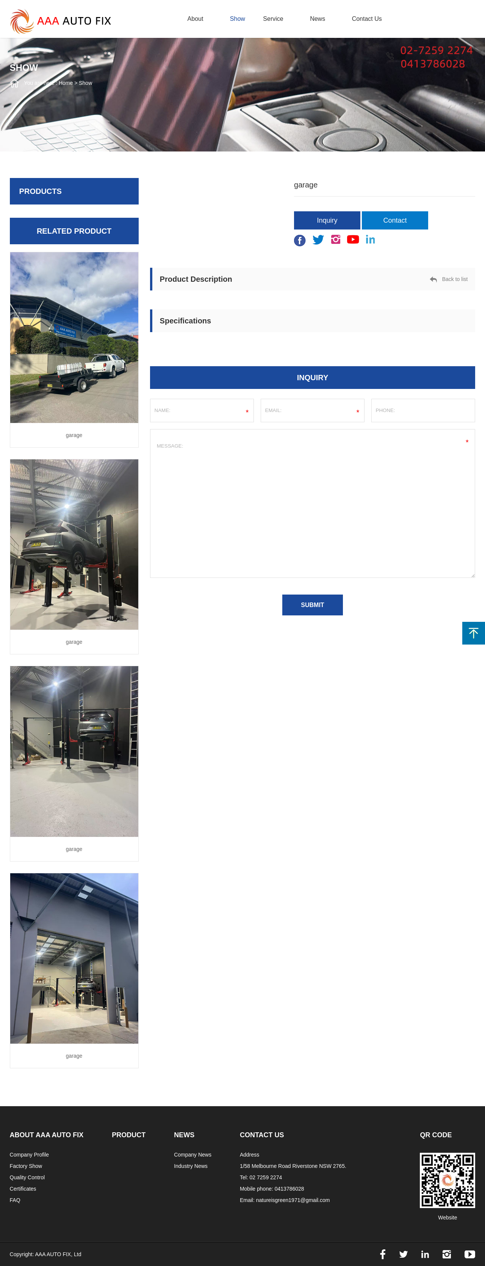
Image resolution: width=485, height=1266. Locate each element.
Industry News (191, 1166)
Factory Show (26, 1166)
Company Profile (29, 1155)
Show (237, 19)
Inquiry (327, 220)
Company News (192, 1155)
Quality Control (27, 1177)
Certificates (23, 1189)
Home (66, 83)
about (195, 19)
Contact (395, 220)
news (317, 19)
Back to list (449, 279)
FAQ (15, 1200)
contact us (367, 19)
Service (273, 19)
